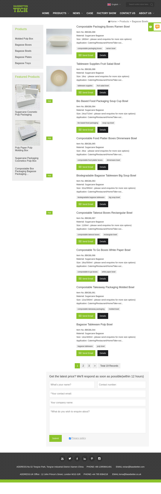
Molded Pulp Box (24, 38)
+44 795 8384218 (100, 474)
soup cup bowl (108, 123)
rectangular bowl (110, 235)
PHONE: (91, 467)
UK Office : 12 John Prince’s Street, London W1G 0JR (56, 474)
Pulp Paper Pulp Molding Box (23, 149)
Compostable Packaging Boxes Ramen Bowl (103, 26)
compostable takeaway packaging (91, 309)
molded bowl (114, 309)
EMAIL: (119, 467)
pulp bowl (101, 346)
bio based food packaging (88, 123)
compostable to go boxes (87, 272)
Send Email (86, 55)
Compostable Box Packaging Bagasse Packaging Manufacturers (25, 171)
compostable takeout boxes (88, 235)
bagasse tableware (85, 346)
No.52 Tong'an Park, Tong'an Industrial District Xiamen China (55, 467)
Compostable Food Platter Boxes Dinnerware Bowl (106, 138)
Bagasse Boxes (23, 45)
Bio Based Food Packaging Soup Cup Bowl (102, 101)
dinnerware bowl (113, 160)
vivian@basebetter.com (134, 467)
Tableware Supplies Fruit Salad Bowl (98, 63)
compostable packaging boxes (90, 48)
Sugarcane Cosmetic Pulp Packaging (26, 113)
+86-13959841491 (103, 467)
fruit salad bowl (103, 86)
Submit (55, 438)
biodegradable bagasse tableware (91, 197)
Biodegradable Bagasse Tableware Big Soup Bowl (106, 175)
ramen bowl (110, 48)
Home (112, 21)
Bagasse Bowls (23, 51)
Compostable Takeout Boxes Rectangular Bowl (104, 212)
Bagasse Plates (23, 57)
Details (103, 55)
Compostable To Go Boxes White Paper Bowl (103, 249)
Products (124, 21)
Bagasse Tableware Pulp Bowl (94, 324)
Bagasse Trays (23, 63)
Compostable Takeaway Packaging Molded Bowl (105, 287)
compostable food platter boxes (90, 160)
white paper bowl (108, 272)
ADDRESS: (22, 467)
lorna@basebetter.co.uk (130, 474)
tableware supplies (85, 86)
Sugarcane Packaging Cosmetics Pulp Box (26, 159)
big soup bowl (114, 197)
